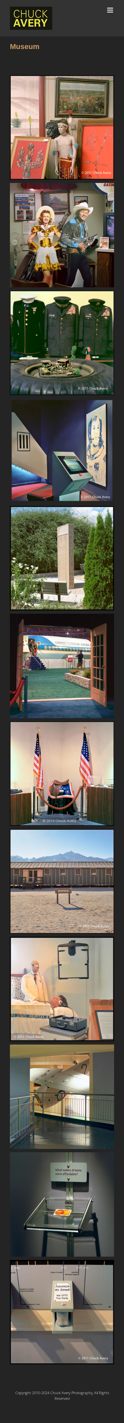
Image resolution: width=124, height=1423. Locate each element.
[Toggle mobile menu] (110, 10)
